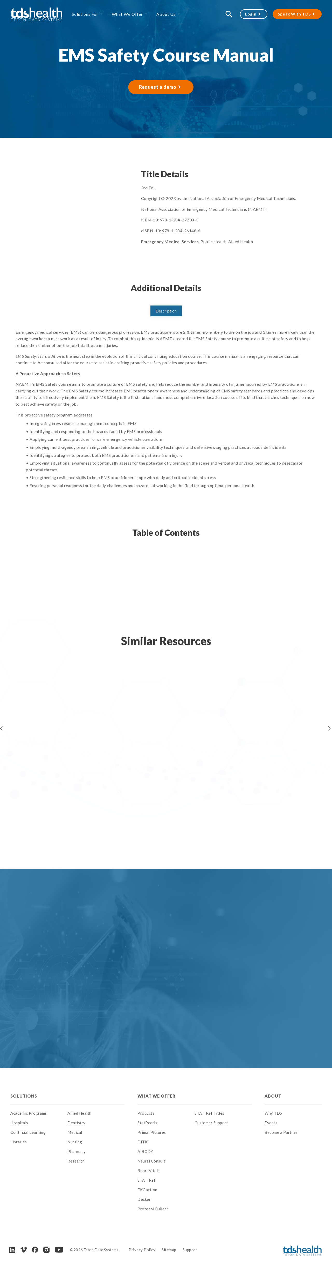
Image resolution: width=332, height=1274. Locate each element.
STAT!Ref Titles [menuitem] (209, 1113)
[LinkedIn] (12, 1249)
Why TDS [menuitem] (273, 1113)
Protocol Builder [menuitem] (152, 1208)
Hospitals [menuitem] (19, 1122)
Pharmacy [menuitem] (76, 1151)
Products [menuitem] (145, 1113)
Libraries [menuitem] (18, 1141)
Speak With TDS (294, 14)
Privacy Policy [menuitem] (142, 1249)
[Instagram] (46, 1250)
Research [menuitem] (76, 1161)
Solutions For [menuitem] (85, 14)
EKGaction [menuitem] (147, 1189)
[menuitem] (96, 1096)
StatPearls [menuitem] (147, 1122)
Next (329, 728)
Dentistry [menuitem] (76, 1122)
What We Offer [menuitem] (127, 14)
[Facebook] (35, 1250)
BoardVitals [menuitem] (148, 1170)
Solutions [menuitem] (23, 1095)
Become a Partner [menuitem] (281, 1132)
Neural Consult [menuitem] (151, 1161)
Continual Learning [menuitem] (28, 1132)
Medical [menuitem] (74, 1132)
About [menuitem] (273, 1095)
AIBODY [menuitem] (145, 1151)
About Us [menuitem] (166, 14)
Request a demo (157, 87)
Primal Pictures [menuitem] (151, 1132)
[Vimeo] (23, 1250)
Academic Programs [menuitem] (28, 1113)
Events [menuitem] (271, 1122)
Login (251, 14)
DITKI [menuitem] (143, 1141)
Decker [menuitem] (144, 1199)
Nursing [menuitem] (74, 1141)
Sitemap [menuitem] (169, 1249)
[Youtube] (59, 1250)
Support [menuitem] (190, 1249)
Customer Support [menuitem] (211, 1122)
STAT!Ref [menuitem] (146, 1180)
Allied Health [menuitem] (79, 1113)
